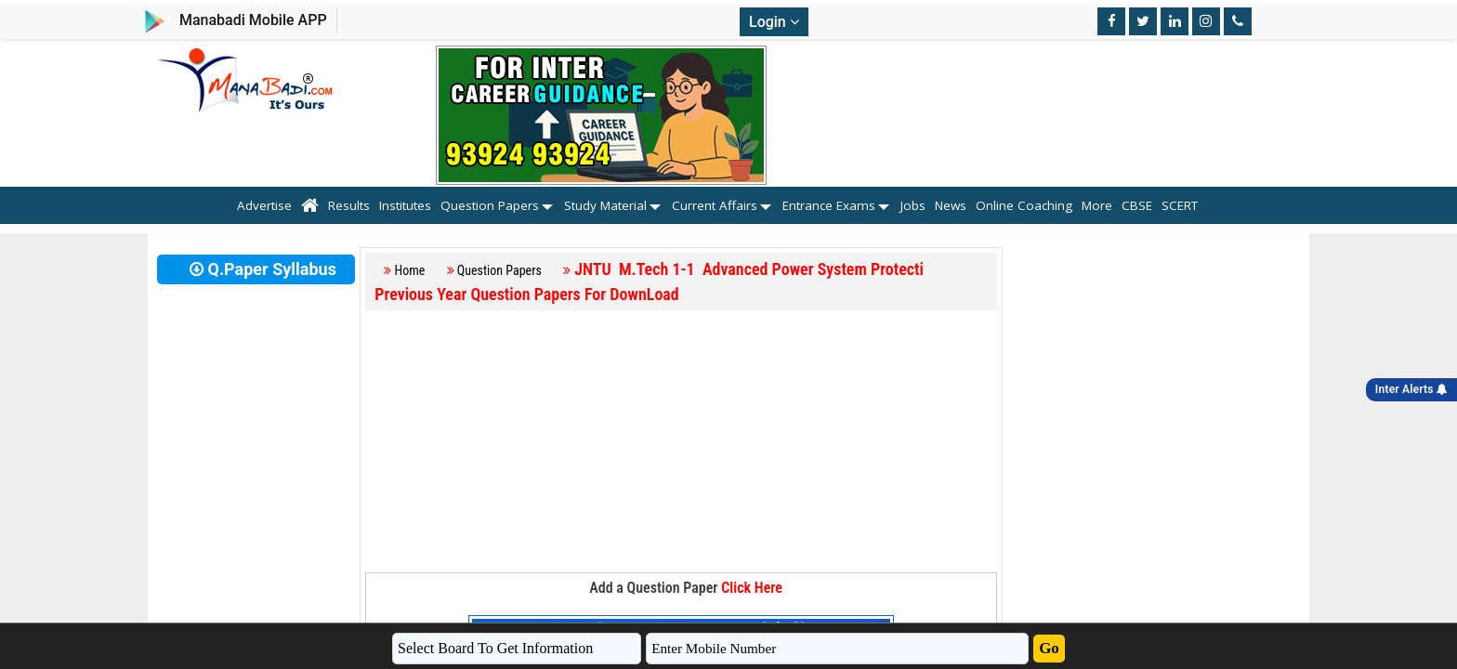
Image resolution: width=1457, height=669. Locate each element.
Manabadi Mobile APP (253, 20)
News (950, 205)
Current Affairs (714, 205)
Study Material (605, 205)
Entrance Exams (828, 205)
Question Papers (489, 205)
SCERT (1191, 205)
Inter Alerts (1411, 389)
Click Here (751, 588)
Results (349, 205)
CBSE (1137, 205)
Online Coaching (1024, 205)
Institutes (405, 205)
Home (410, 270)
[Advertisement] (681, 442)
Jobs (912, 205)
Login (774, 22)
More (1097, 205)
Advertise (264, 205)
